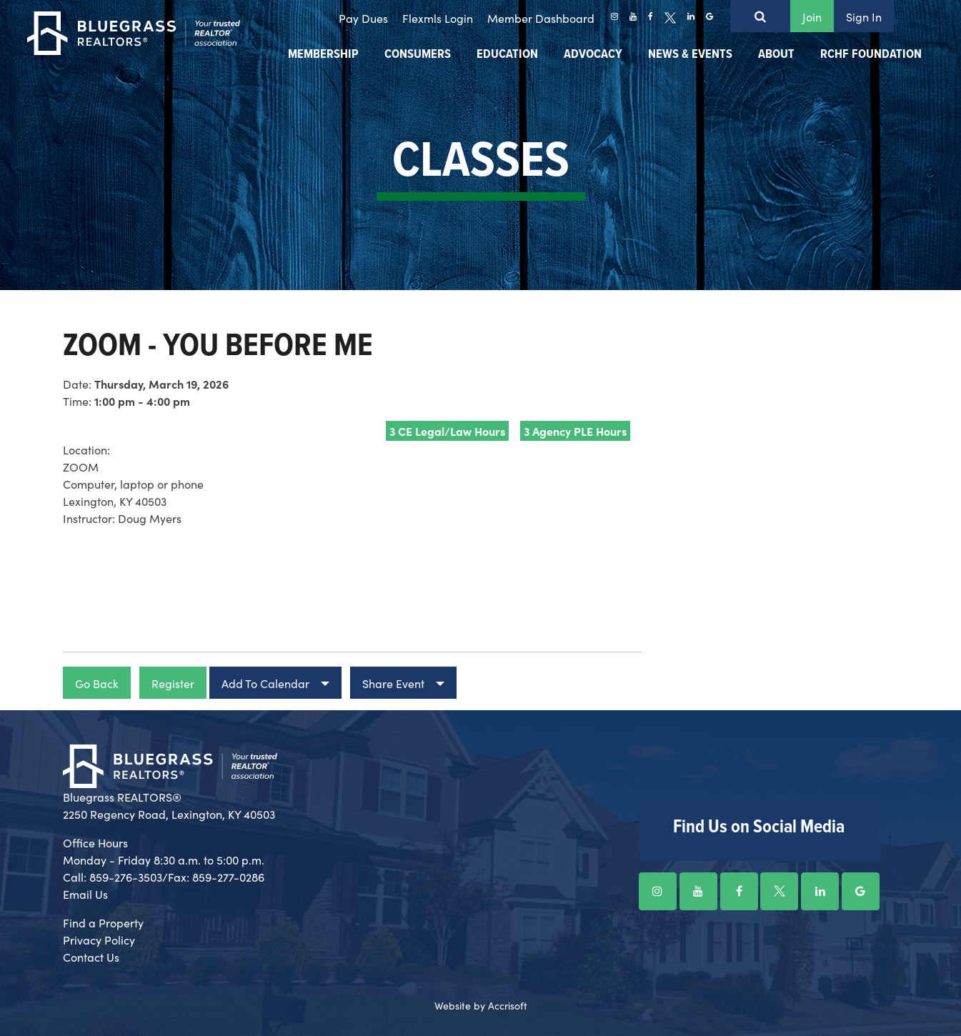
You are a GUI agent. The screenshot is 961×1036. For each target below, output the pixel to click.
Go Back (97, 683)
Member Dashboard (540, 18)
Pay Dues (363, 18)
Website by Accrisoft (480, 1005)
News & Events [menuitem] (690, 54)
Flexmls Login (437, 18)
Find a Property (103, 922)
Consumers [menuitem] (417, 54)
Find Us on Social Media (759, 827)
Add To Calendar (265, 683)
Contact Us (91, 957)
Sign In (864, 16)
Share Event (393, 683)
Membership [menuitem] (323, 54)
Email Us (85, 894)
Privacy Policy (99, 939)
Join (812, 16)
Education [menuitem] (507, 54)
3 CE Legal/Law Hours (447, 431)
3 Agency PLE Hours (575, 431)
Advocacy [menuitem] (593, 54)
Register (172, 683)
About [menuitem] (776, 54)
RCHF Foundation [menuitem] (871, 54)
